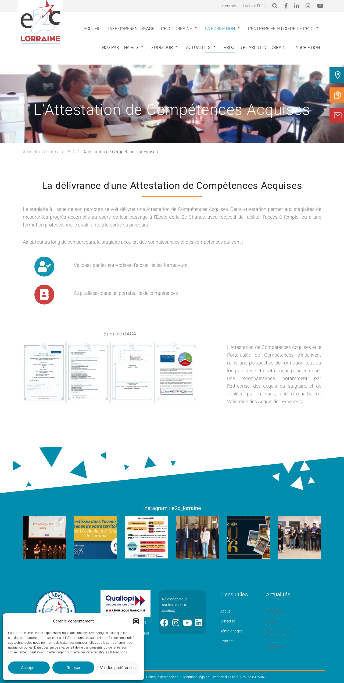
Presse (271, 621)
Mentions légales (196, 677)
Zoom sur (162, 47)
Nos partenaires (120, 47)
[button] (136, 621)
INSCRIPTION (307, 47)
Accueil (92, 28)
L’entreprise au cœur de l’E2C (280, 28)
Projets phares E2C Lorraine (256, 47)
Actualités (198, 47)
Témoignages (231, 631)
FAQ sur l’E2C (254, 6)
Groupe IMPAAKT (253, 677)
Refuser (73, 667)
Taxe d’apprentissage (130, 28)
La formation (220, 28)
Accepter (29, 667)
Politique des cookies (162, 677)
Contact (229, 6)
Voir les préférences (118, 667)
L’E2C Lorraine (176, 28)
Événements (276, 647)
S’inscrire (227, 621)
